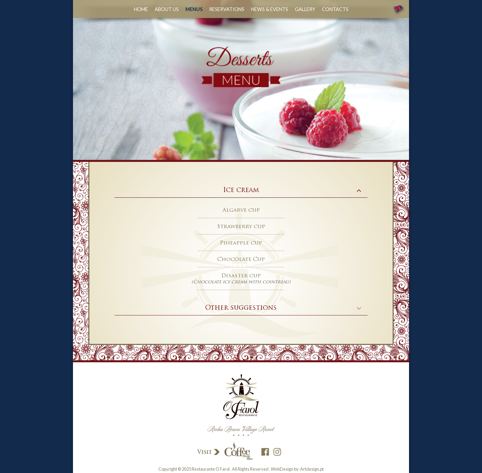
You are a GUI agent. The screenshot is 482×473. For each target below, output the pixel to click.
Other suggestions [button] (241, 308)
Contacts (335, 9)
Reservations (226, 9)
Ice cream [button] (241, 190)
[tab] (241, 191)
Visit (224, 451)
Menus (194, 9)
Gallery (305, 9)
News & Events (269, 9)
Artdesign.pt (312, 469)
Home (141, 9)
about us (167, 9)
